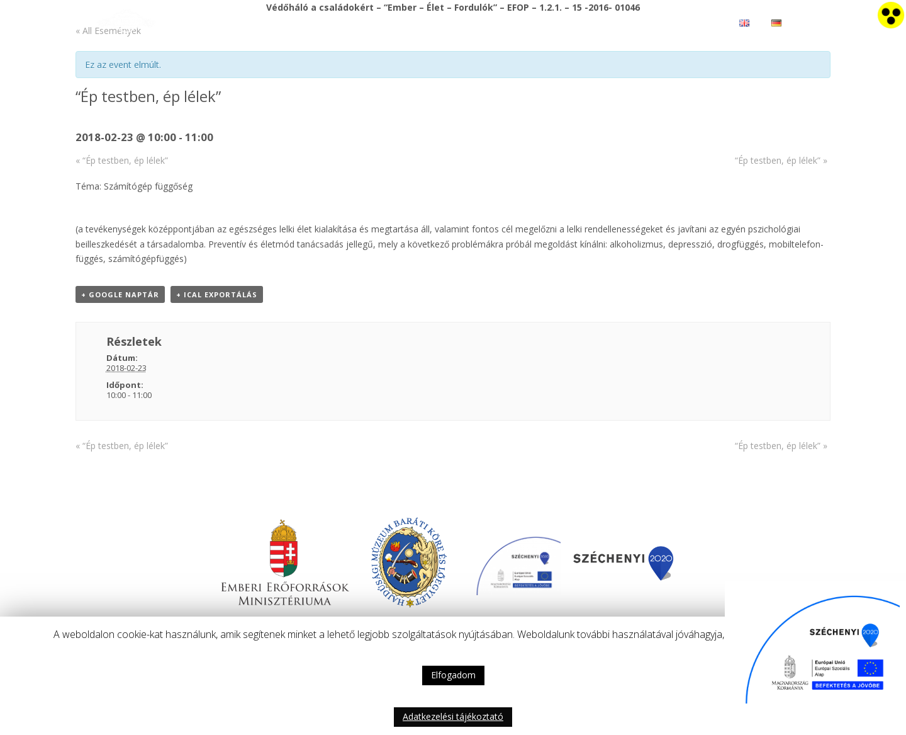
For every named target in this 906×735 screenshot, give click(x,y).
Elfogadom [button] (453, 675)
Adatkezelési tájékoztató (453, 716)
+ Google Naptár (120, 294)
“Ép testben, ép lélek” (122, 160)
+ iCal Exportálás (216, 294)
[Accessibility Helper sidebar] (891, 15)
